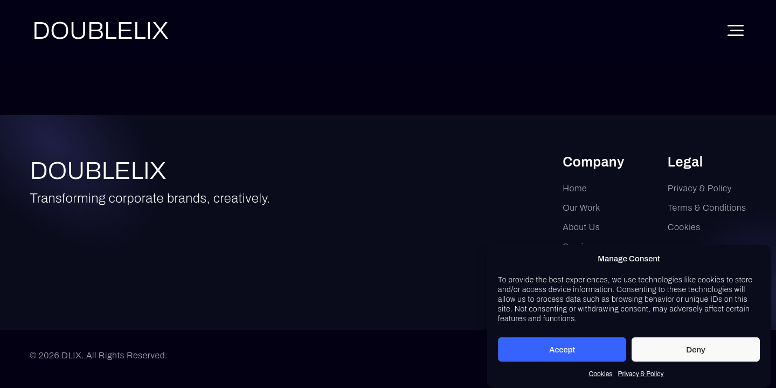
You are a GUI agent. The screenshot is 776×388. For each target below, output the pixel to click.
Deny (695, 351)
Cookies (600, 376)
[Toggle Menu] (736, 30)
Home (575, 188)
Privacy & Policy (640, 376)
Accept (562, 351)
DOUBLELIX (98, 170)
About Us (581, 227)
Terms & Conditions (707, 207)
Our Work (581, 207)
